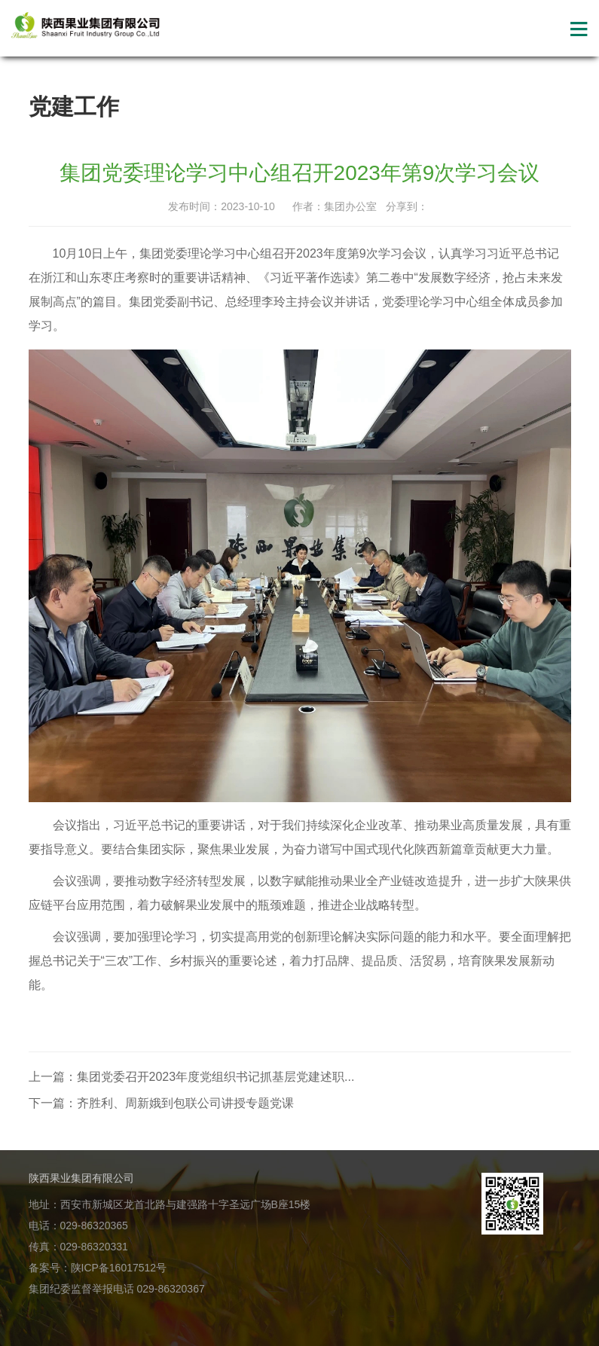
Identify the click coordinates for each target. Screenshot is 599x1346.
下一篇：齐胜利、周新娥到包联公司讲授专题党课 (161, 1103)
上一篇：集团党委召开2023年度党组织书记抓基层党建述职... (192, 1076)
